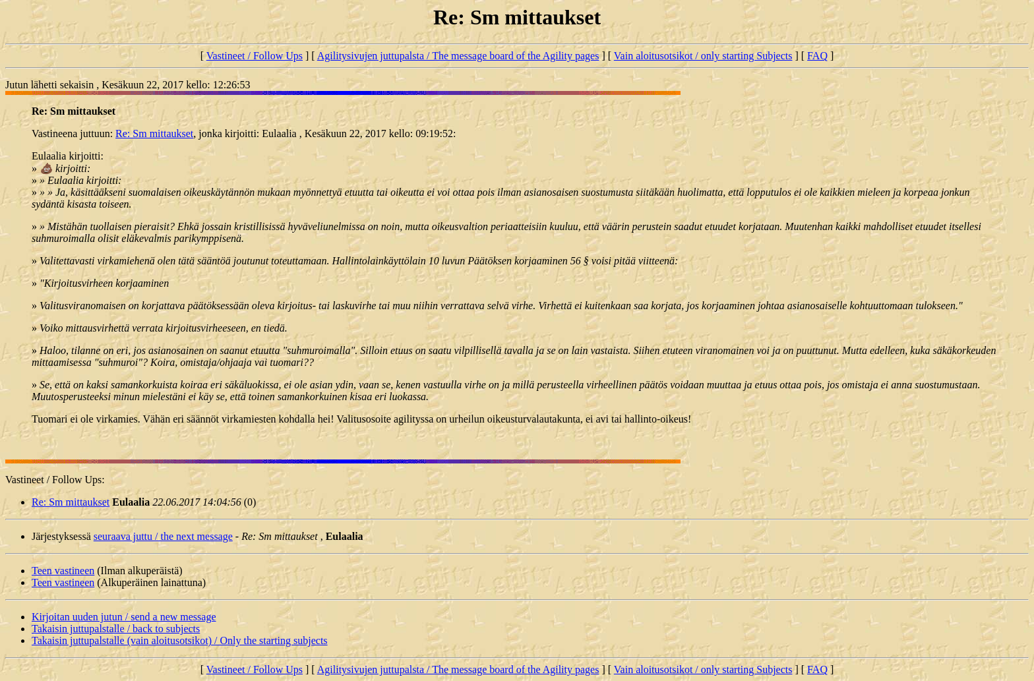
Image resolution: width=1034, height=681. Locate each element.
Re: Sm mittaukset (154, 133)
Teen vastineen (63, 570)
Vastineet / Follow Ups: (55, 479)
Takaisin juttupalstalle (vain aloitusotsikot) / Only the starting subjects (180, 640)
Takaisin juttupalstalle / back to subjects (116, 628)
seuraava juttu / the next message (163, 536)
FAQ (817, 55)
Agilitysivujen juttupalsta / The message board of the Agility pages (458, 55)
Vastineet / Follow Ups (254, 55)
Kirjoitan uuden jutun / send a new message (124, 616)
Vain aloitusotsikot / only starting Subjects (703, 55)
